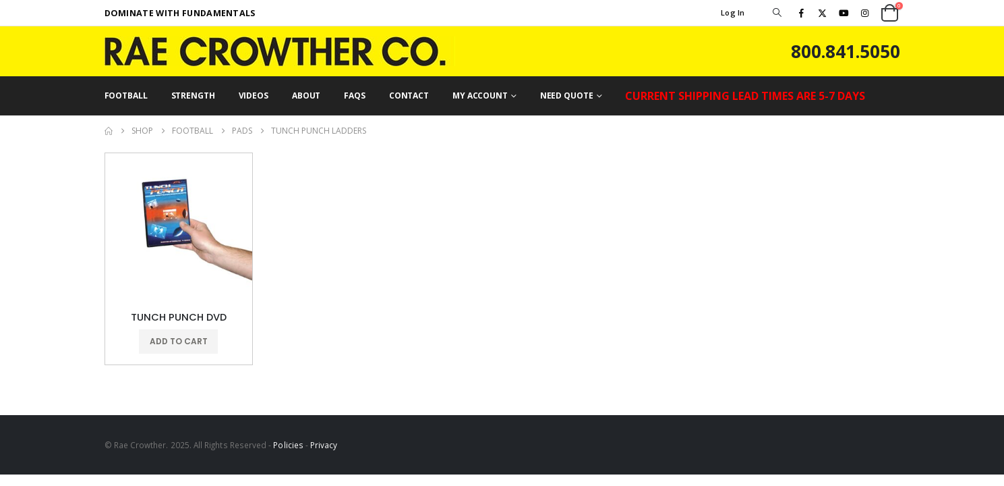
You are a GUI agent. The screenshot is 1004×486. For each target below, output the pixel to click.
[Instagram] (865, 13)
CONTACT (409, 95)
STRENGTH (193, 95)
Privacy (323, 444)
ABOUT (306, 95)
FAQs (354, 95)
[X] (822, 13)
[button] (777, 13)
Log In (733, 12)
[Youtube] (843, 13)
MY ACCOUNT (480, 95)
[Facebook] (801, 13)
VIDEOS (253, 95)
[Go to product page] (178, 226)
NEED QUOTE (566, 95)
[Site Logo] (280, 51)
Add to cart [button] (179, 341)
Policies (288, 444)
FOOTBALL (126, 95)
